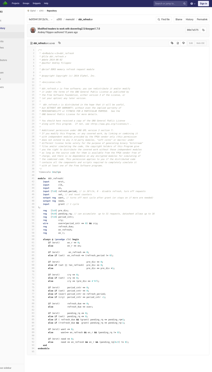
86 (44, 322)
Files (9, 35)
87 (44, 326)
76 (44, 290)
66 (44, 258)
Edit (191, 43)
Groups (26, 3)
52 (44, 213)
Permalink (202, 19)
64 (44, 252)
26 (44, 130)
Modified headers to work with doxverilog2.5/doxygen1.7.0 (82, 28)
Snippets (37, 3)
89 (44, 332)
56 (44, 226)
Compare (11, 72)
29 (44, 139)
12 (44, 85)
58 (44, 233)
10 (44, 79)
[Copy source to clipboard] (172, 43)
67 (44, 261)
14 (44, 91)
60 (44, 239)
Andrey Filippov (59, 32)
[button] (18, 368)
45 (44, 191)
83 (44, 313)
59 (44, 236)
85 (44, 319)
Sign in (203, 3)
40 (44, 175)
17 (44, 101)
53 (44, 216)
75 (44, 287)
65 (44, 255)
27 (44, 133)
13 (44, 88)
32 (44, 149)
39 (44, 172)
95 (44, 351)
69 (44, 268)
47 (44, 197)
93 (44, 345)
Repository (65, 11)
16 (44, 98)
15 (44, 95)
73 (44, 281)
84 (44, 316)
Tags (9, 54)
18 (44, 104)
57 (44, 229)
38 (44, 168)
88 (44, 329)
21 (44, 114)
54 (44, 220)
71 (44, 274)
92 (44, 342)
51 (44, 210)
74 (44, 284)
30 (44, 143)
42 (44, 181)
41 (44, 178)
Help (46, 3)
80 (44, 303)
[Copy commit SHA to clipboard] (203, 30)
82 (44, 310)
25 (44, 127)
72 (44, 277)
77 (44, 293)
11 (44, 82)
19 (44, 107)
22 (44, 117)
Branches (12, 47)
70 (44, 271)
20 (44, 111)
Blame (179, 19)
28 (44, 136)
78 (44, 297)
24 (44, 123)
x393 (72, 19)
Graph (10, 66)
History (189, 19)
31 (44, 146)
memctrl (83, 19)
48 (44, 200)
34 (44, 156)
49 (44, 204)
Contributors (13, 60)
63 (44, 249)
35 (44, 159)
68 (44, 265)
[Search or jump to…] (171, 4)
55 (44, 223)
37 (44, 165)
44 (44, 188)
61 (44, 242)
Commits (11, 41)
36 (44, 162)
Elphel (44, 10)
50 (44, 207)
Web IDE (200, 43)
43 (44, 184)
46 (44, 194)
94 (44, 348)
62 (44, 245)
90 (44, 335)
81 (44, 306)
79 (44, 300)
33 (44, 152)
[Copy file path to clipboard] (72, 43)
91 (44, 338)
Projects (15, 3)
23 (44, 120)
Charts (10, 79)
